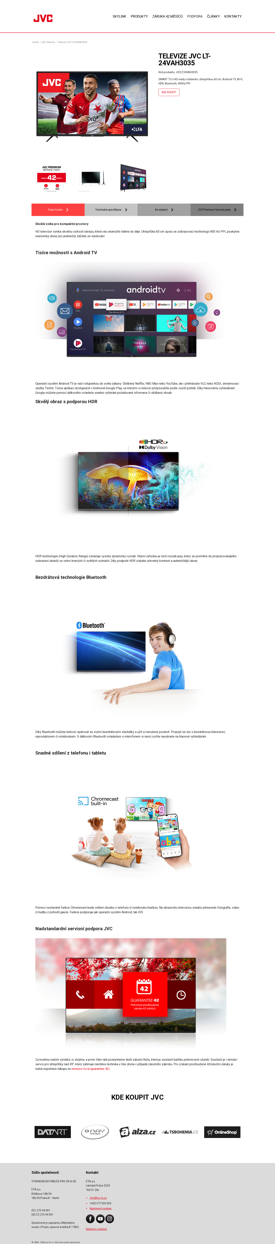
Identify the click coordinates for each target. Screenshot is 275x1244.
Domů (35, 42)
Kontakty (233, 16)
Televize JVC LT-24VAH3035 (72, 42)
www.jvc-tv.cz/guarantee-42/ (90, 1069)
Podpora (194, 16)
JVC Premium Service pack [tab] (214, 209)
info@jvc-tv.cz (98, 1198)
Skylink (119, 16)
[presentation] (43, 179)
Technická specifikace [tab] (108, 209)
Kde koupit (169, 92)
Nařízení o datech (96, 1229)
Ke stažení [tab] (161, 209)
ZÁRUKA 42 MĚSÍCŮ (167, 16)
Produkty (139, 16)
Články (213, 16)
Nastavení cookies (101, 1208)
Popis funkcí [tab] (55, 209)
